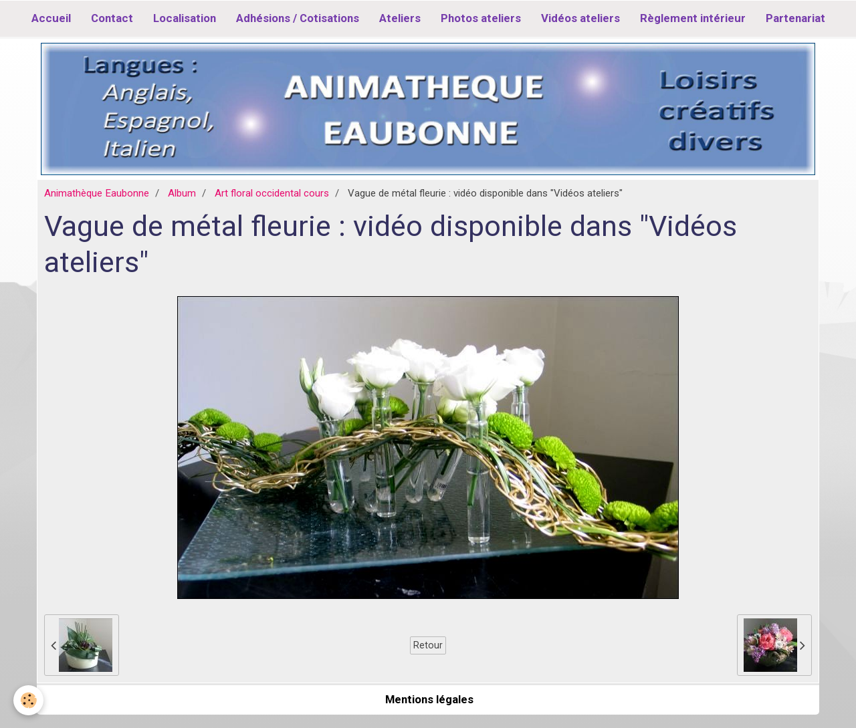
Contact (112, 18)
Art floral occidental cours (272, 193)
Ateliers (400, 18)
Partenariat (795, 18)
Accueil (51, 18)
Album (182, 193)
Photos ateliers (481, 18)
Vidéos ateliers (580, 18)
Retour (428, 645)
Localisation (184, 18)
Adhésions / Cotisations (297, 18)
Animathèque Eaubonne (96, 193)
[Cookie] (28, 700)
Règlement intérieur (693, 18)
